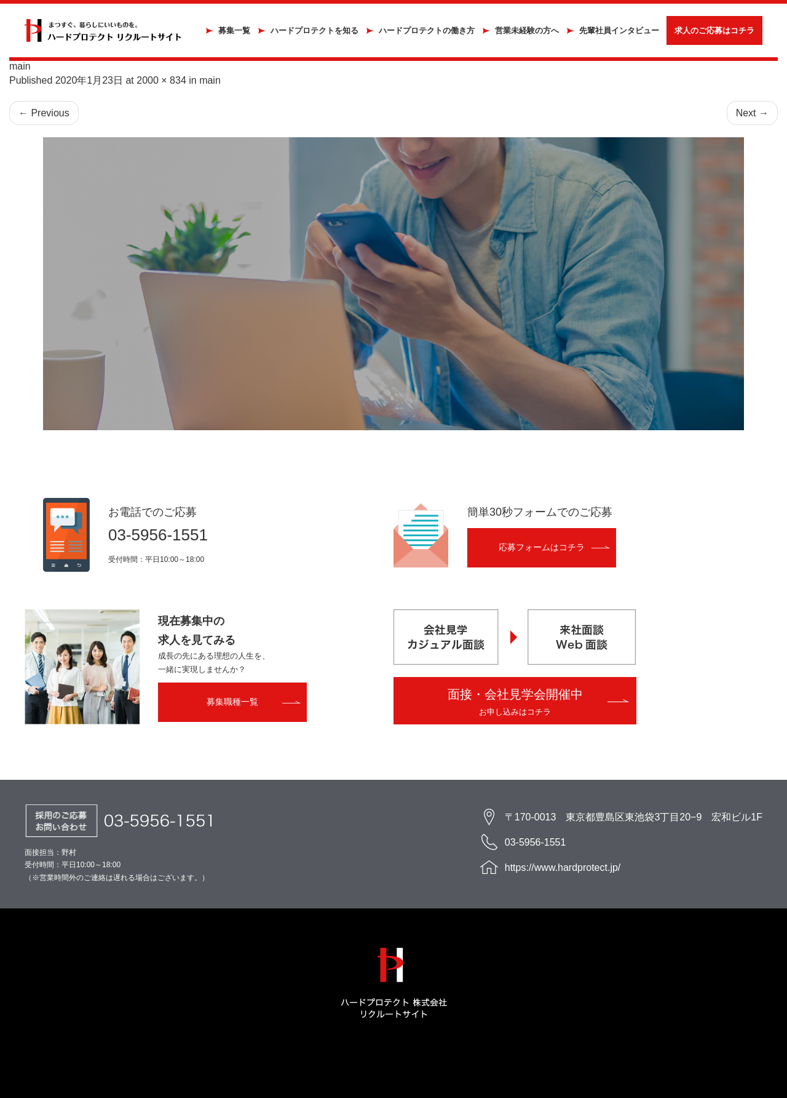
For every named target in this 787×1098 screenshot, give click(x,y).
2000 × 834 (161, 80)
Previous (43, 113)
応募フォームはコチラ (542, 547)
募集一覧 (234, 30)
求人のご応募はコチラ (714, 30)
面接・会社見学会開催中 (515, 701)
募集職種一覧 (232, 702)
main (210, 80)
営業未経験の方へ (527, 30)
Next (752, 113)
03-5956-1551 (158, 535)
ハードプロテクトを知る (314, 30)
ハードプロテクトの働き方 (427, 30)
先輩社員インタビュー (619, 30)
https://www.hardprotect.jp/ (563, 867)
